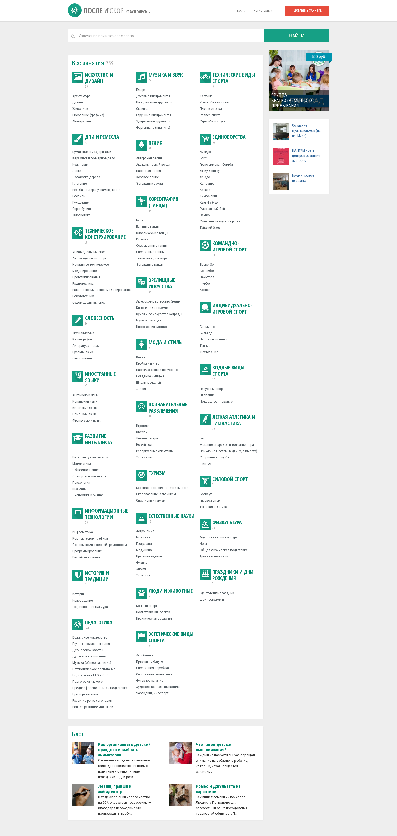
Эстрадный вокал (149, 183)
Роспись (78, 196)
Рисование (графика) (88, 115)
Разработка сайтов (86, 557)
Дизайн (78, 102)
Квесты (141, 432)
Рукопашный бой (212, 209)
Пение (149, 145)
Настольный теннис (214, 339)
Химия (141, 569)
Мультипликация (148, 320)
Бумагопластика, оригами (91, 152)
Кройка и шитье (147, 363)
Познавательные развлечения (165, 410)
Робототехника (83, 296)
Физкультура (221, 524)
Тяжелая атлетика (213, 507)
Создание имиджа (150, 376)
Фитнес (205, 464)
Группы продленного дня (91, 644)
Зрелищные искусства (165, 285)
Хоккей (205, 290)
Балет (140, 220)
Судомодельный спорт (89, 302)
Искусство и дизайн (101, 80)
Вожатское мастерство (89, 637)
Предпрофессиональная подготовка (100, 688)
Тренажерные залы (214, 556)
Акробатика (144, 655)
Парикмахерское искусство (157, 370)
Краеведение (82, 600)
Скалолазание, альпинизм (156, 494)
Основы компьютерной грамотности (99, 545)
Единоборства (223, 139)
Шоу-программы (212, 599)
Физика (141, 563)
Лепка (77, 171)
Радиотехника (83, 283)
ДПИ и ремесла (95, 139)
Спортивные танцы (150, 252)
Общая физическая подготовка (224, 550)
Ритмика (142, 239)
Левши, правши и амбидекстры (115, 789)
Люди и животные (164, 593)
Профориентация (85, 694)
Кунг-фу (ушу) (210, 202)
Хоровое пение (147, 177)
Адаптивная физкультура (219, 537)
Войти (241, 10)
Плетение (79, 183)
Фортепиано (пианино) (153, 128)
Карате (205, 190)
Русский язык (82, 352)
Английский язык (85, 395)
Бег (202, 438)
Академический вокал (153, 164)
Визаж (141, 357)
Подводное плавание (216, 401)
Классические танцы (152, 233)
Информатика (82, 532)
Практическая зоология (154, 618)
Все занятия (88, 63)
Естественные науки (165, 518)
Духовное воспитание (89, 656)
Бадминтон (208, 327)
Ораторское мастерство (90, 476)
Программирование (87, 551)
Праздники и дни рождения (229, 577)
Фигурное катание (149, 680)
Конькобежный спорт (216, 102)
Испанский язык (84, 401)
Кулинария (80, 164)
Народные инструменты (154, 102)
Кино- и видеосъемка (152, 308)
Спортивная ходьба (214, 457)
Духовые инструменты (153, 96)
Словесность (93, 320)
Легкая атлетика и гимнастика (229, 422)
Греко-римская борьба (216, 164)
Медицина (144, 550)
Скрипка (142, 109)
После (96, 11)
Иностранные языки (101, 379)
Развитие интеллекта (101, 441)
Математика (81, 464)
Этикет (141, 389)
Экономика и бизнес (88, 495)
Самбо (205, 215)
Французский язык (86, 420)
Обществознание (85, 470)
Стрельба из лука (212, 121)
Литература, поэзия (87, 346)
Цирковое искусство (151, 327)
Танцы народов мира (152, 258)
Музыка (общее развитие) (91, 663)
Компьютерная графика (90, 538)
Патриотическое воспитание (93, 669)
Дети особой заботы (87, 650)
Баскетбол (207, 264)
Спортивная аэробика (152, 668)
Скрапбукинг (81, 209)
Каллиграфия (82, 339)
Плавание (207, 395)
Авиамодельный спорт (89, 252)
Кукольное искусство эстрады (159, 314)
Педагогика (92, 624)
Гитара (141, 90)
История (78, 594)
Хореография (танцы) (165, 204)
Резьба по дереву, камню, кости (96, 190)
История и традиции (101, 578)
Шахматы (79, 489)
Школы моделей (148, 382)
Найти (296, 35)
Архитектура (81, 96)
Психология (81, 482)
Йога (203, 544)
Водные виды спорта (229, 373)
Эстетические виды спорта (165, 639)
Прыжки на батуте (149, 662)
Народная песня (148, 171)
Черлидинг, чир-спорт (152, 693)
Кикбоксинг (208, 196)
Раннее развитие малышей (92, 707)
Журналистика (83, 333)
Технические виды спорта (229, 80)
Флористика (81, 215)
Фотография (81, 121)
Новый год (144, 445)
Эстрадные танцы (149, 264)
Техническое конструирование (101, 236)
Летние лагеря (147, 438)
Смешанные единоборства (220, 221)
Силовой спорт (224, 481)
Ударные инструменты (153, 121)
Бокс (203, 158)
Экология (143, 575)
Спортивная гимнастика (154, 674)
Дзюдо (205, 177)
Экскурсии (144, 457)
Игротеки (142, 426)
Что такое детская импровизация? (214, 747)
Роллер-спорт (210, 115)
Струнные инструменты (153, 115)
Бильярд (206, 333)
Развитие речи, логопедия (92, 701)
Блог (78, 734)
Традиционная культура (90, 607)
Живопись (80, 109)
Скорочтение (82, 358)
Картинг (206, 96)
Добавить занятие (308, 10)
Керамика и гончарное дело (93, 158)
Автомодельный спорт (89, 258)
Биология (143, 537)
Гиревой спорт (210, 500)
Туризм (151, 475)
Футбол (205, 283)
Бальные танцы (147, 227)
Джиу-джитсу (210, 171)
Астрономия (145, 531)
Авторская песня (149, 158)
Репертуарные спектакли (155, 451)
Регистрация (263, 10)
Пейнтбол (207, 277)
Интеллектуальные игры (90, 457)
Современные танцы (151, 246)
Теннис (205, 346)
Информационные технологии (101, 516)
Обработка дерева (86, 177)
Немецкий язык (84, 414)
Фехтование (209, 352)
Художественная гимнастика (158, 687)
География (144, 544)
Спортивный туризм (150, 500)
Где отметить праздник (217, 593)
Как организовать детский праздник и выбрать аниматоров (124, 750)
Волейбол (207, 271)
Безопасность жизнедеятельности (162, 488)
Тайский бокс (210, 228)
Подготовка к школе (87, 682)
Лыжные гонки (211, 109)
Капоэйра (207, 183)
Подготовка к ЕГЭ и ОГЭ (90, 675)
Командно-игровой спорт (229, 249)
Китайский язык (84, 408)
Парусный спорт (212, 389)
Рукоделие (80, 202)
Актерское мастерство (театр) (158, 301)
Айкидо (205, 152)
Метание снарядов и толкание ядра (227, 445)
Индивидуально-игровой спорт (229, 311)
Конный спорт (146, 606)
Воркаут (206, 494)
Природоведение (149, 556)
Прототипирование (86, 277)
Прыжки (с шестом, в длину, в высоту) (228, 451)
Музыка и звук (159, 77)
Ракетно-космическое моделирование (101, 290)
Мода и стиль (159, 344)
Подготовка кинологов (153, 612)
